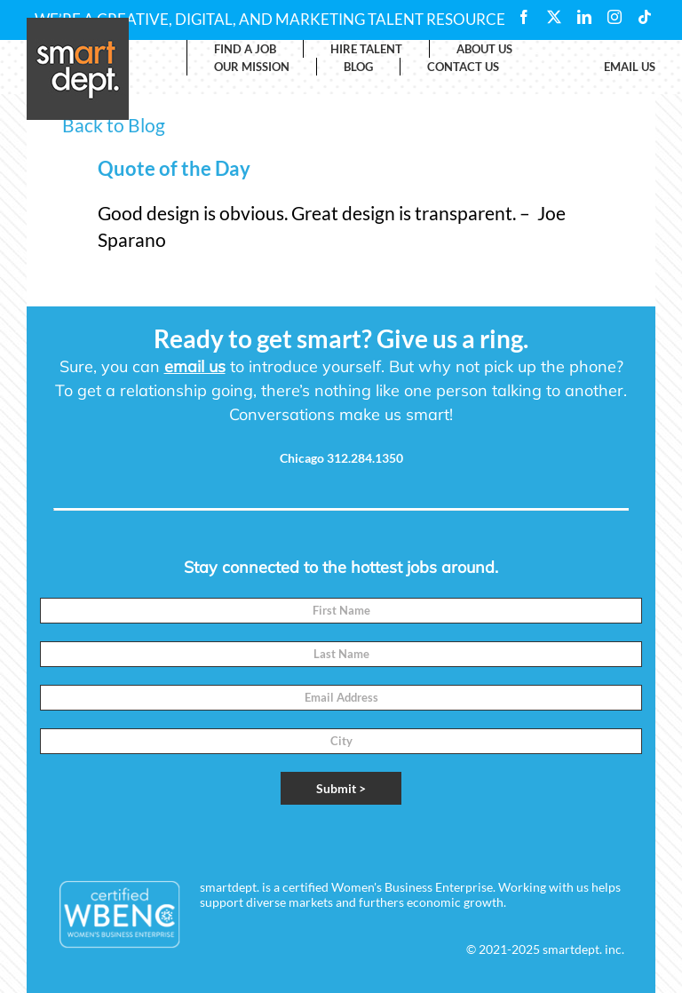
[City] (341, 741)
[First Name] (341, 611)
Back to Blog (113, 125)
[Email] (341, 698)
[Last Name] (341, 654)
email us (195, 366)
